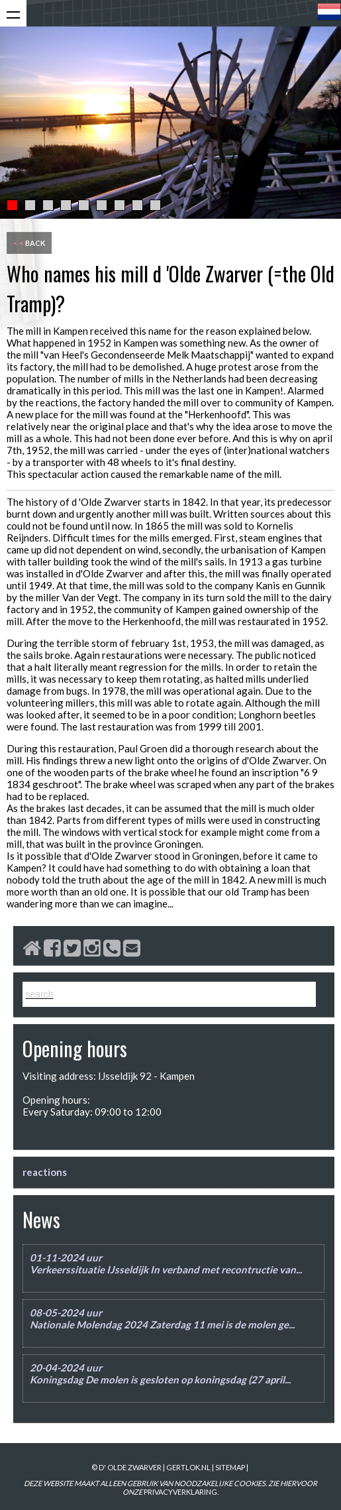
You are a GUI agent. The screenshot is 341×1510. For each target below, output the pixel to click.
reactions (45, 1172)
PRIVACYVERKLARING (180, 1491)
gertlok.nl (188, 1467)
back (29, 243)
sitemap (230, 1467)
